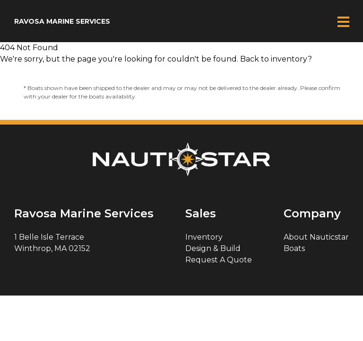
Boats (294, 248)
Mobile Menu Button (343, 21)
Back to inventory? (276, 58)
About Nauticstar (316, 237)
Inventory (204, 237)
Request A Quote (218, 259)
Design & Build (213, 248)
